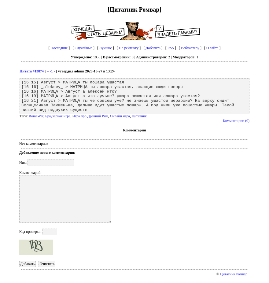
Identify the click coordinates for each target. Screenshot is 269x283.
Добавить (153, 48)
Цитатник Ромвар (233, 274)
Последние (59, 48)
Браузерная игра (58, 116)
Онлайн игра (120, 116)
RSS (171, 48)
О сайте (212, 48)
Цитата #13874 (32, 71)
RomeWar (36, 116)
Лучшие (105, 48)
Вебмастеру (190, 48)
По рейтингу (128, 48)
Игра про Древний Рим (90, 116)
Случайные (83, 48)
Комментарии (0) (236, 121)
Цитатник (139, 116)
